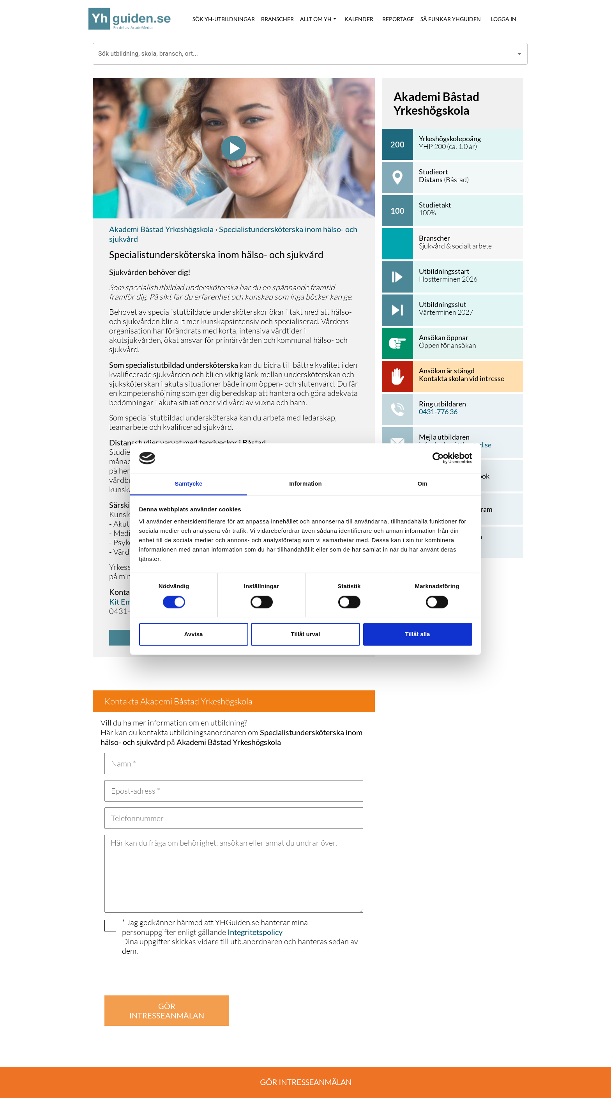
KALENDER (358, 19)
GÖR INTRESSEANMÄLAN (166, 1010)
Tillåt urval (305, 634)
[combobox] (304, 53)
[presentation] (163, 974)
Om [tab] (422, 484)
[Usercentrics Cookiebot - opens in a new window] (438, 458)
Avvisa (193, 634)
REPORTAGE (398, 19)
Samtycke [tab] (189, 484)
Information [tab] (305, 484)
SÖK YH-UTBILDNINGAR (223, 19)
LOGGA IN (503, 19)
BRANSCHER (277, 19)
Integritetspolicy (255, 932)
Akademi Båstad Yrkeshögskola (161, 229)
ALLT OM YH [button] (316, 19)
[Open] (519, 53)
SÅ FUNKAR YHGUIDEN (450, 19)
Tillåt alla (417, 634)
